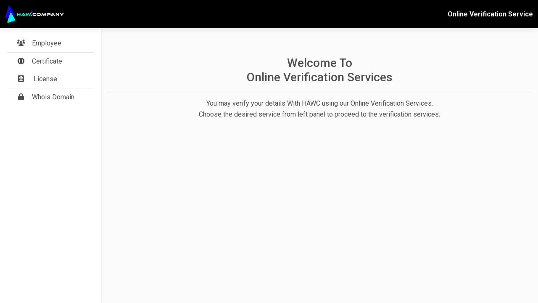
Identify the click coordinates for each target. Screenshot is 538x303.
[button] (50, 62)
